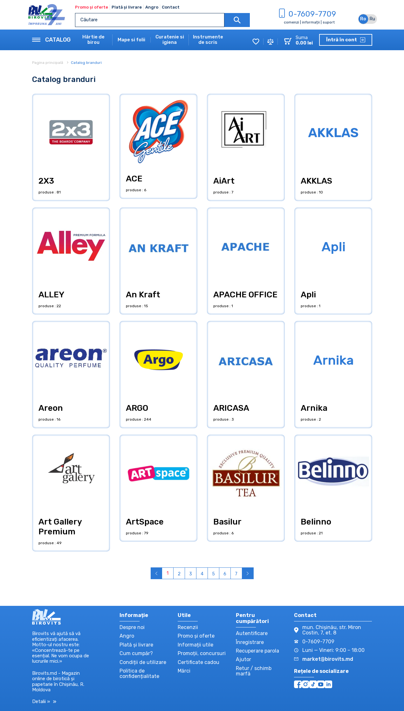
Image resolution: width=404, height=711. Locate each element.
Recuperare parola (257, 651)
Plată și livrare (127, 7)
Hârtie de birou (93, 39)
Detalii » (44, 701)
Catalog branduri (86, 62)
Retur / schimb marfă (253, 671)
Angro (151, 7)
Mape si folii (131, 40)
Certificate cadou (198, 662)
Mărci (184, 671)
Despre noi (132, 627)
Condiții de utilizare (143, 662)
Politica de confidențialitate (139, 673)
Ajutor (243, 659)
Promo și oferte (91, 7)
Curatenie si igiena (169, 39)
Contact (171, 7)
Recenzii (188, 627)
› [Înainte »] (247, 573)
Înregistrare (250, 642)
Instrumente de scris (208, 39)
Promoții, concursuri (202, 653)
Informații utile (195, 645)
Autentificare (252, 633)
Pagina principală (48, 62)
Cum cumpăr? (136, 653)
